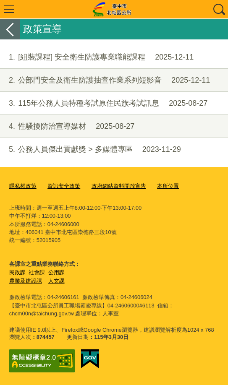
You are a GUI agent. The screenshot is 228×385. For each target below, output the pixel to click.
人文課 (56, 281)
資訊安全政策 (63, 186)
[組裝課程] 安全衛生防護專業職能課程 (97, 57)
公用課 (56, 272)
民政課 (17, 272)
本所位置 (168, 186)
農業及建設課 (25, 281)
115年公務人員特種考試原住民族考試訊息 (103, 103)
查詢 (219, 9)
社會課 (37, 272)
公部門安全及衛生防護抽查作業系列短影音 (105, 80)
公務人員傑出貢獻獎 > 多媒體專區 (90, 149)
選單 (9, 9)
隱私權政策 (23, 186)
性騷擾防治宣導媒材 (67, 126)
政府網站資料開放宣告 (119, 186)
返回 (10, 29)
